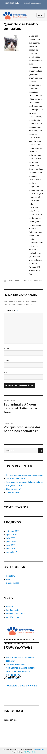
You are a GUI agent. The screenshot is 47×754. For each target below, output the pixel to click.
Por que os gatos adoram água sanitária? (24, 475)
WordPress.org (12, 617)
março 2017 (11, 552)
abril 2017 (10, 549)
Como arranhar (13, 492)
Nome (7, 348)
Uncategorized (12, 583)
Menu (40, 15)
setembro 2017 (13, 531)
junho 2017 (11, 542)
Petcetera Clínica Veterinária (22, 685)
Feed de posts (12, 610)
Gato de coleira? (13, 489)
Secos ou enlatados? (15, 478)
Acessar (9, 607)
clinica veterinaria (38, 749)
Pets (40, 281)
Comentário (11, 310)
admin (10, 281)
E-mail (7, 360)
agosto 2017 (11, 535)
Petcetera (33, 281)
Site (6, 372)
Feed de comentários (15, 614)
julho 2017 (10, 538)
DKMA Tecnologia (29, 752)
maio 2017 (11, 545)
